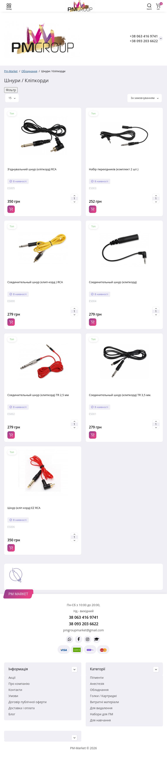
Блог (11, 714)
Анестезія (97, 684)
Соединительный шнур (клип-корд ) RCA (35, 282)
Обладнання (99, 690)
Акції (11, 677)
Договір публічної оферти (27, 702)
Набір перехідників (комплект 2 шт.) (113, 169)
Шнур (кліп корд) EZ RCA (23, 508)
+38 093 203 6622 (144, 41)
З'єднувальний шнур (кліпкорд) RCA (32, 169)
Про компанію (19, 684)
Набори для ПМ (101, 714)
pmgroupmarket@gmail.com (83, 630)
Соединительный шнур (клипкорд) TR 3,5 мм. (120, 395)
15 (11, 98)
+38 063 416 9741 (144, 36)
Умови (13, 696)
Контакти (15, 690)
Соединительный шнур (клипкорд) (113, 282)
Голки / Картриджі (103, 696)
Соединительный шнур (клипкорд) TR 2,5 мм (38, 395)
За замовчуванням (145, 98)
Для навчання (100, 720)
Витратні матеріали (104, 702)
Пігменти (97, 677)
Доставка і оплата (21, 708)
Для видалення (101, 708)
